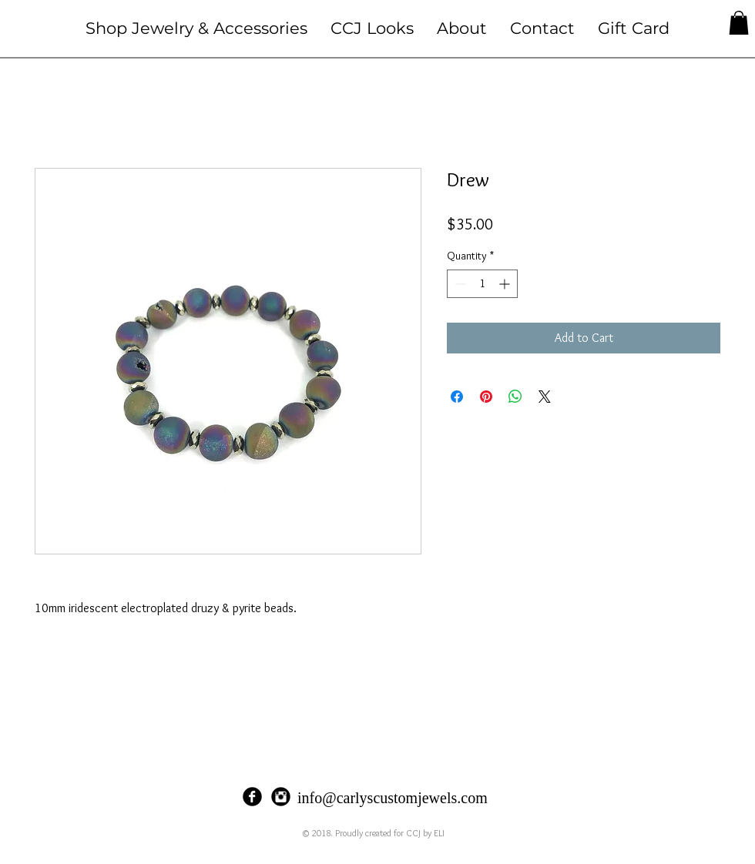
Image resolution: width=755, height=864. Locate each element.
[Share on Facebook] (457, 396)
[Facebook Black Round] (252, 796)
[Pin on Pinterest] (486, 396)
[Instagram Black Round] (280, 796)
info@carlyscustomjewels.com (392, 797)
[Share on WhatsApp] (515, 396)
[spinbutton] (482, 283)
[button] (196, 28)
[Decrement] (458, 283)
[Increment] (505, 283)
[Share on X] (544, 396)
